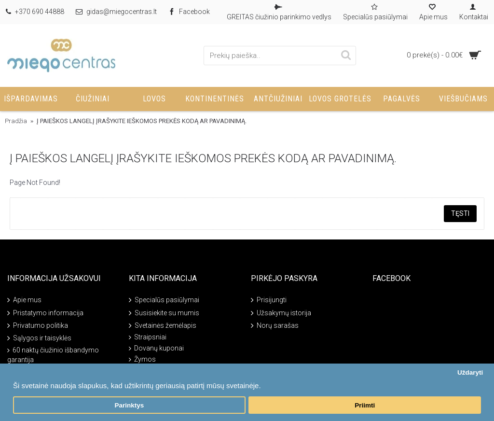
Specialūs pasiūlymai (164, 300)
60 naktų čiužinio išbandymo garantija (53, 355)
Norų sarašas (275, 326)
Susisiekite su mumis (164, 313)
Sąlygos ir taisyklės (39, 338)
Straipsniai (147, 337)
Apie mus (24, 300)
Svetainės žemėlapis (162, 326)
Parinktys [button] (129, 405)
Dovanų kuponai (156, 348)
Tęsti (460, 213)
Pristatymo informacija (45, 313)
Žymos (142, 359)
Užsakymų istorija (281, 313)
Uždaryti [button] (470, 372)
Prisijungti (269, 300)
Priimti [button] (365, 405)
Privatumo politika (37, 326)
